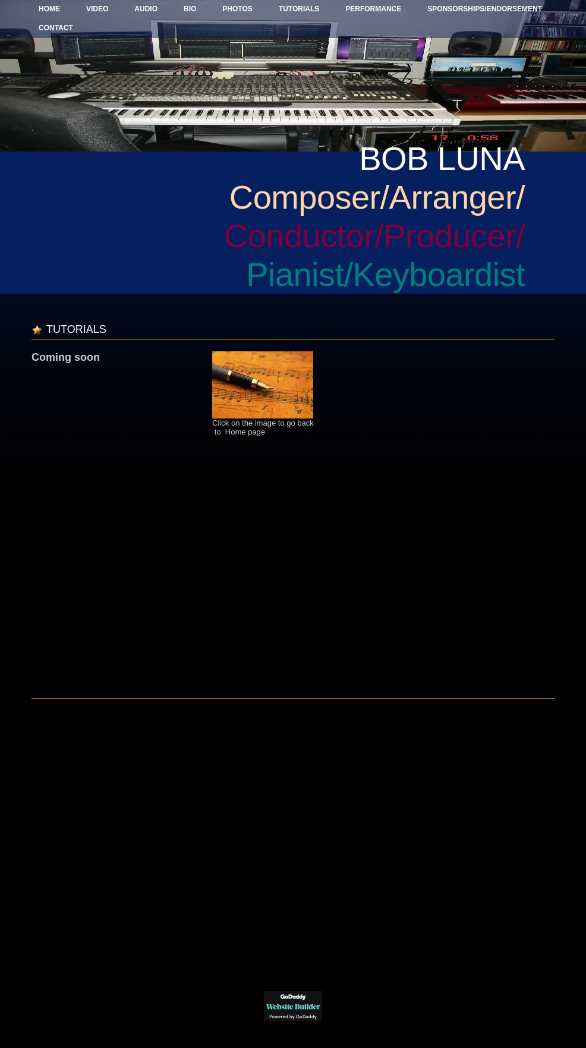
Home (49, 9)
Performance (373, 9)
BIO (190, 9)
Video (97, 9)
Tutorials (299, 9)
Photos (237, 9)
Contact (56, 28)
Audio (145, 9)
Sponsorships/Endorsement (484, 9)
